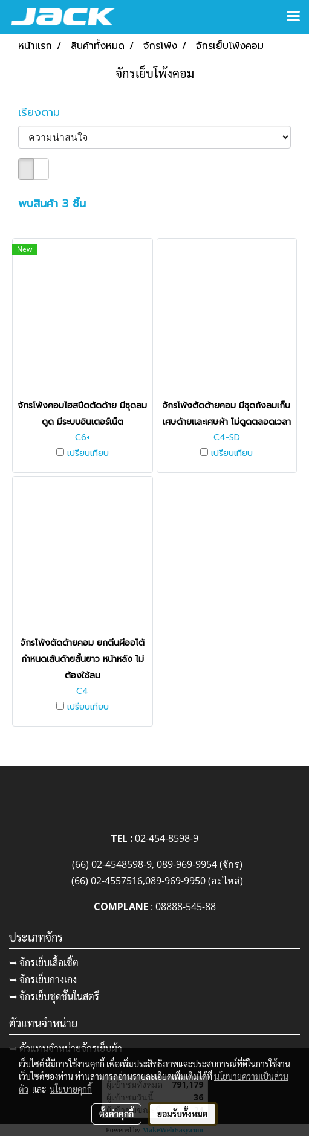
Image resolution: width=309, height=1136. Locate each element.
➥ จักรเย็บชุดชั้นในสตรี (54, 996)
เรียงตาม (45, 112)
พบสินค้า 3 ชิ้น (52, 204)
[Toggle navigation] (293, 17)
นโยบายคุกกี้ (71, 1088)
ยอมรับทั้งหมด (182, 1113)
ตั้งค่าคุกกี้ (116, 1113)
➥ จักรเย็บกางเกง (43, 979)
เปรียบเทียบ (88, 454)
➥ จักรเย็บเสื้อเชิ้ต (44, 962)
